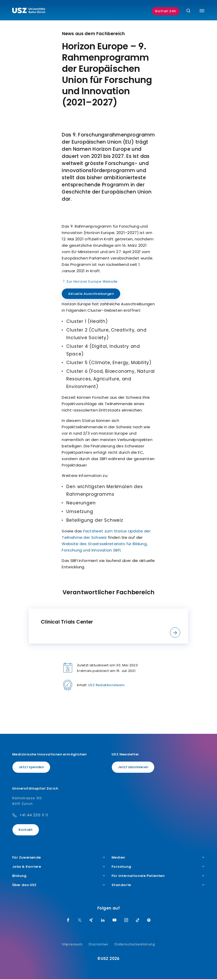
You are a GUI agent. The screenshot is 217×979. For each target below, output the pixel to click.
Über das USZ (58, 885)
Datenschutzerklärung (135, 944)
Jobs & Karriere (58, 866)
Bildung (58, 876)
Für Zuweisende (58, 857)
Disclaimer (98, 944)
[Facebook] (68, 920)
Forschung (158, 866)
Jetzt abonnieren (133, 767)
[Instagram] (126, 920)
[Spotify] (149, 920)
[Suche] (188, 11)
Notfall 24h (165, 11)
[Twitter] (80, 920)
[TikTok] (138, 920)
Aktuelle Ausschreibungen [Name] (91, 293)
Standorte (158, 885)
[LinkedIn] (103, 920)
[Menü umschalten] (202, 11)
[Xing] (91, 920)
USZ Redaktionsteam (106, 685)
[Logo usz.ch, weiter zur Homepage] (28, 11)
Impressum (72, 944)
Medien (158, 857)
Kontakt (26, 829)
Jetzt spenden (31, 767)
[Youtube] (115, 920)
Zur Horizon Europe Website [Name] (90, 281)
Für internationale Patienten (158, 876)
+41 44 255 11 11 (33, 815)
